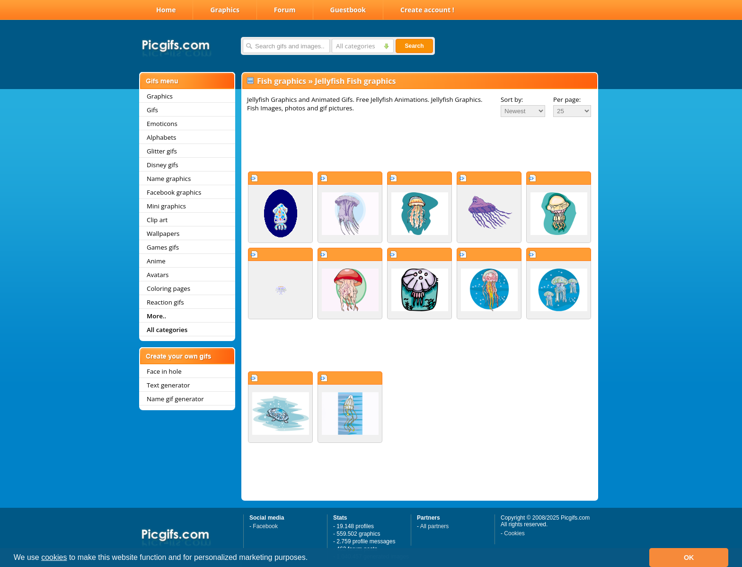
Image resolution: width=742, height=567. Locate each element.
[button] (311, 558)
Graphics (224, 9)
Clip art (157, 220)
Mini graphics (166, 206)
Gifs (152, 110)
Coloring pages (168, 288)
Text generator (168, 385)
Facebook (265, 526)
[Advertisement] (419, 144)
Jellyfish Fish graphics (355, 81)
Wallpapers (163, 233)
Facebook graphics (174, 192)
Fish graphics (281, 81)
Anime (156, 261)
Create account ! (427, 9)
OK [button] (689, 557)
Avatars (157, 274)
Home (166, 9)
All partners (434, 526)
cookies (54, 557)
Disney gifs (162, 165)
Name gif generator (175, 399)
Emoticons (162, 123)
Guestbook (348, 9)
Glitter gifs (162, 151)
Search (414, 46)
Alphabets (161, 137)
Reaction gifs (165, 302)
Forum (285, 9)
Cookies (514, 533)
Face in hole (164, 371)
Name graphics (169, 178)
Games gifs (163, 247)
